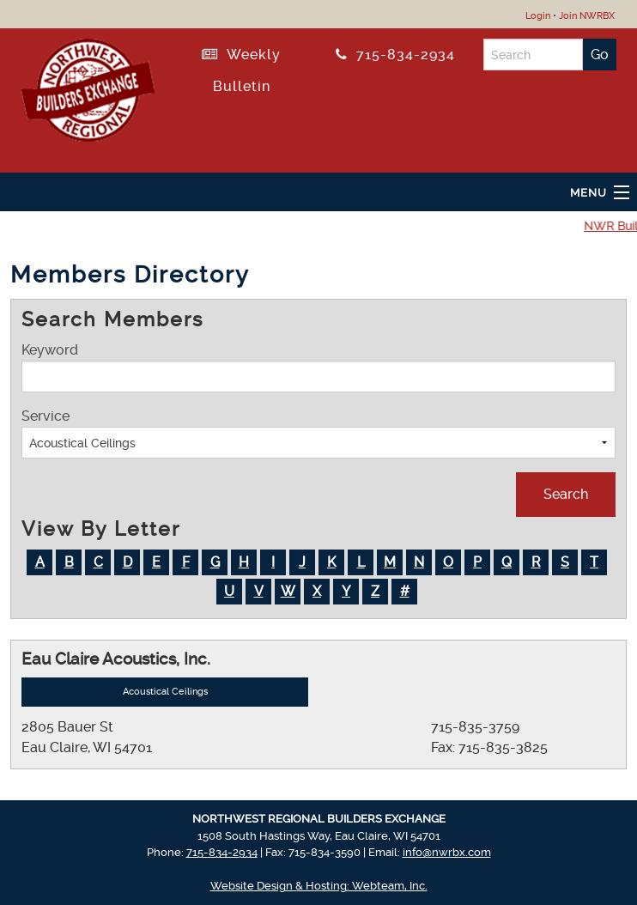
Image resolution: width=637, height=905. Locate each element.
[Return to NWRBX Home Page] (88, 87)
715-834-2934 (395, 54)
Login (537, 15)
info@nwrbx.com (447, 852)
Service (318, 433)
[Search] (533, 54)
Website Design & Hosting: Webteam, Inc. (319, 885)
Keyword (318, 367)
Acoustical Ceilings (165, 691)
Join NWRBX (587, 15)
